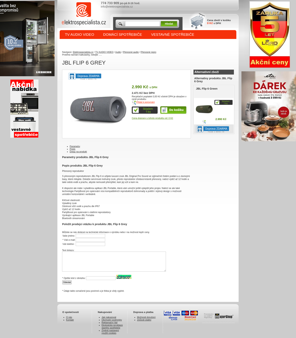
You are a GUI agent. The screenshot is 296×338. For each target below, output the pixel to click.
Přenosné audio (131, 52)
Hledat (169, 23)
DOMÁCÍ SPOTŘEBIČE (122, 35)
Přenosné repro (148, 52)
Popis (72, 149)
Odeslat (67, 282)
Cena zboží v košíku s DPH (219, 22)
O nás (69, 317)
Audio (118, 52)
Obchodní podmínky (112, 320)
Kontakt (70, 320)
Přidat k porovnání (145, 102)
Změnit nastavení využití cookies (110, 331)
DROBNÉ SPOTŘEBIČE (85, 44)
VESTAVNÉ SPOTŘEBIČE (172, 35)
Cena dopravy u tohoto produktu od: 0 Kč (152, 118)
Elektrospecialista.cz (83, 52)
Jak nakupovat (109, 317)
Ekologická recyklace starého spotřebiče (112, 326)
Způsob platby (144, 320)
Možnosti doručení (146, 317)
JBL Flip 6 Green (206, 88)
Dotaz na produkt (78, 151)
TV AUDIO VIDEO (79, 35)
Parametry (75, 146)
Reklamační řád (109, 322)
